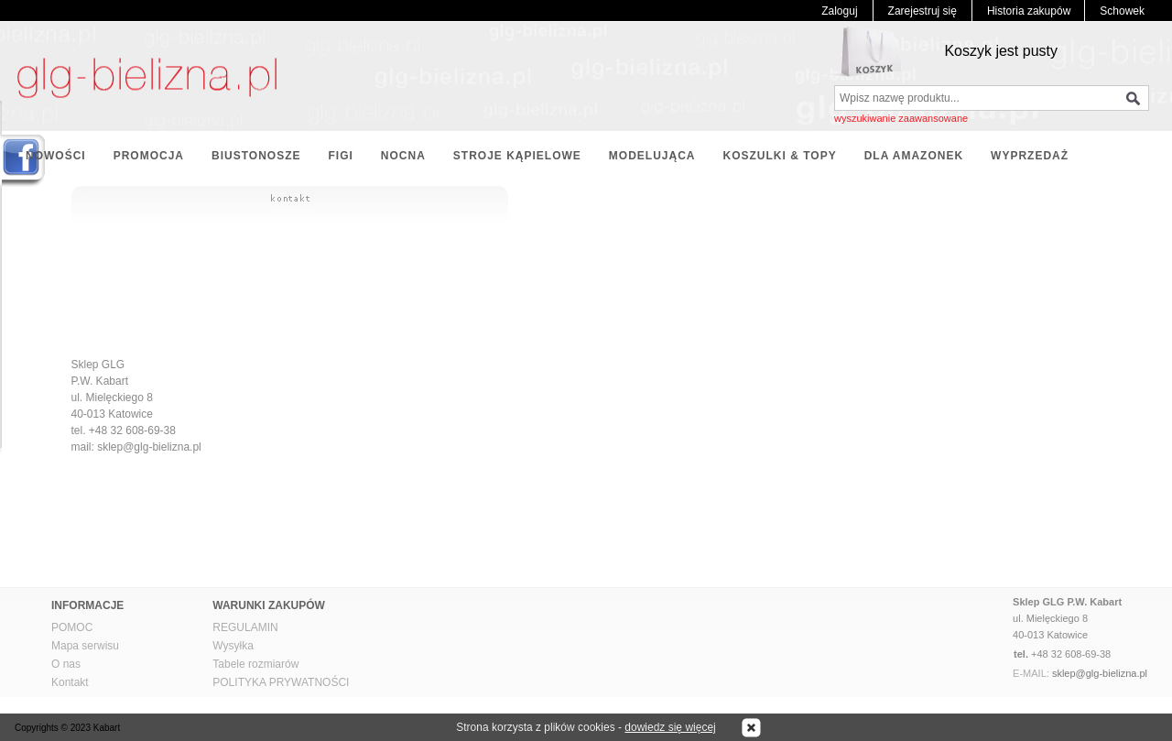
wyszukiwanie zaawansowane (901, 118)
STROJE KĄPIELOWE (517, 155)
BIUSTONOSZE (256, 155)
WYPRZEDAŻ (1030, 155)
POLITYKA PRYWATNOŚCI (280, 682)
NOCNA (403, 155)
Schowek (1122, 11)
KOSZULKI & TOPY (780, 155)
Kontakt (70, 682)
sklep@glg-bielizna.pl (1099, 673)
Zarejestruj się (922, 11)
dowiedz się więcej (669, 727)
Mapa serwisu (85, 645)
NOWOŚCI (56, 155)
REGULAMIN (244, 627)
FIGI (340, 155)
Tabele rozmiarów (255, 664)
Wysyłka (233, 645)
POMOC (71, 627)
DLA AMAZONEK (913, 155)
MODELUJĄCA (652, 155)
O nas (66, 664)
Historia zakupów (1028, 11)
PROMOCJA (149, 155)
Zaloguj (839, 11)
